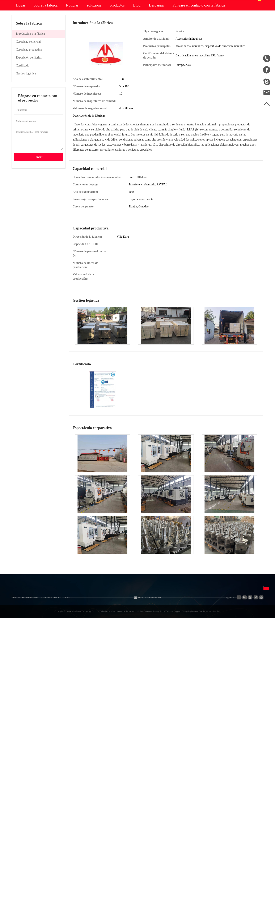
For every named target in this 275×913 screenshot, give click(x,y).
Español (252, 24)
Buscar (164, 24)
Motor (87, 656)
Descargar (156, 45)
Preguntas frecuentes (162, 647)
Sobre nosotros (29, 638)
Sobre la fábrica (46, 45)
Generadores (55, 664)
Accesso (207, 4)
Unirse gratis (150, 655)
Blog (136, 45)
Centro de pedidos (209, 27)
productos (117, 45)
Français (189, 670)
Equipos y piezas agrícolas (100, 649)
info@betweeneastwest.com (115, 4)
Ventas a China (22, 679)
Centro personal (208, 21)
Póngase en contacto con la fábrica (199, 45)
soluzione (94, 45)
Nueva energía (56, 679)
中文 (186, 647)
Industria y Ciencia (59, 656)
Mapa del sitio (21, 664)
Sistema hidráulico (59, 649)
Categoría (58, 638)
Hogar (20, 45)
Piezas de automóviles (61, 671)
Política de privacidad (156, 670)
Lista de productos (24, 671)
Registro (222, 4)
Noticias (72, 45)
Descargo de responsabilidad (160, 662)
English (188, 655)
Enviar (38, 197)
